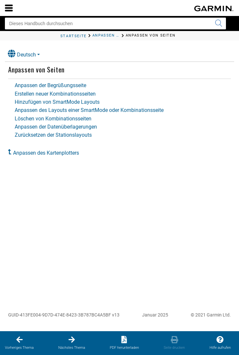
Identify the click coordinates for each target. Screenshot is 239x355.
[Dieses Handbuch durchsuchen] (115, 23)
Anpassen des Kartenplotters (46, 153)
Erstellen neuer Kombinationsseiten (55, 94)
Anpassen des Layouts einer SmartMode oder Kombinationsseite (89, 110)
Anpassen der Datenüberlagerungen (56, 127)
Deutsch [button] (22, 54)
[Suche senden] (218, 23)
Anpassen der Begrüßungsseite (50, 85)
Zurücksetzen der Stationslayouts (53, 135)
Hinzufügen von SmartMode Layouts (57, 102)
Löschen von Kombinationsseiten (53, 119)
